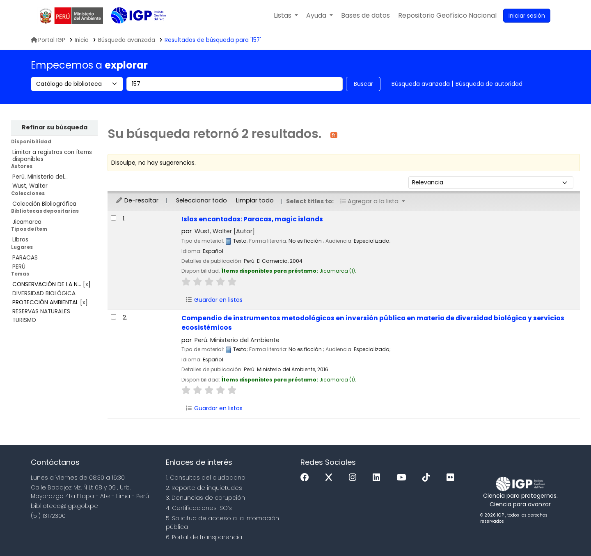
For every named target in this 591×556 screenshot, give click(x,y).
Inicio (82, 40)
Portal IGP (48, 40)
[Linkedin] (378, 477)
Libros (20, 240)
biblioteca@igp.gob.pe (64, 506)
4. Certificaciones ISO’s (199, 508)
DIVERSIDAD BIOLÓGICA (44, 293)
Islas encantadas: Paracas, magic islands (252, 219)
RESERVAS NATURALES (41, 311)
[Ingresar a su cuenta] (527, 15)
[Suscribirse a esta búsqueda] (334, 134)
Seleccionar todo (201, 200)
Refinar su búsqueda (54, 127)
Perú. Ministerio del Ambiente (237, 340)
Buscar (363, 84)
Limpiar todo (255, 200)
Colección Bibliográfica (44, 204)
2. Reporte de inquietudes (204, 488)
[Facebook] (306, 477)
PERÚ (18, 267)
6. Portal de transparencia (204, 537)
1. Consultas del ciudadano (205, 477)
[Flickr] (452, 477)
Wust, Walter (30, 186)
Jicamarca (26, 222)
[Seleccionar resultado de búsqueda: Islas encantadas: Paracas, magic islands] (113, 218)
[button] (285, 15)
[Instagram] (354, 477)
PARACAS (25, 258)
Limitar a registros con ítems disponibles (52, 155)
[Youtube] (403, 477)
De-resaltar (136, 200)
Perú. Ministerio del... (40, 177)
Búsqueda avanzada (421, 84)
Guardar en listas (214, 300)
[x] (330, 477)
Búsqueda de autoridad (489, 84)
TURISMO (24, 320)
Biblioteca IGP (131, 32)
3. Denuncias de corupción (205, 498)
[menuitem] (447, 15)
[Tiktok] (428, 477)
